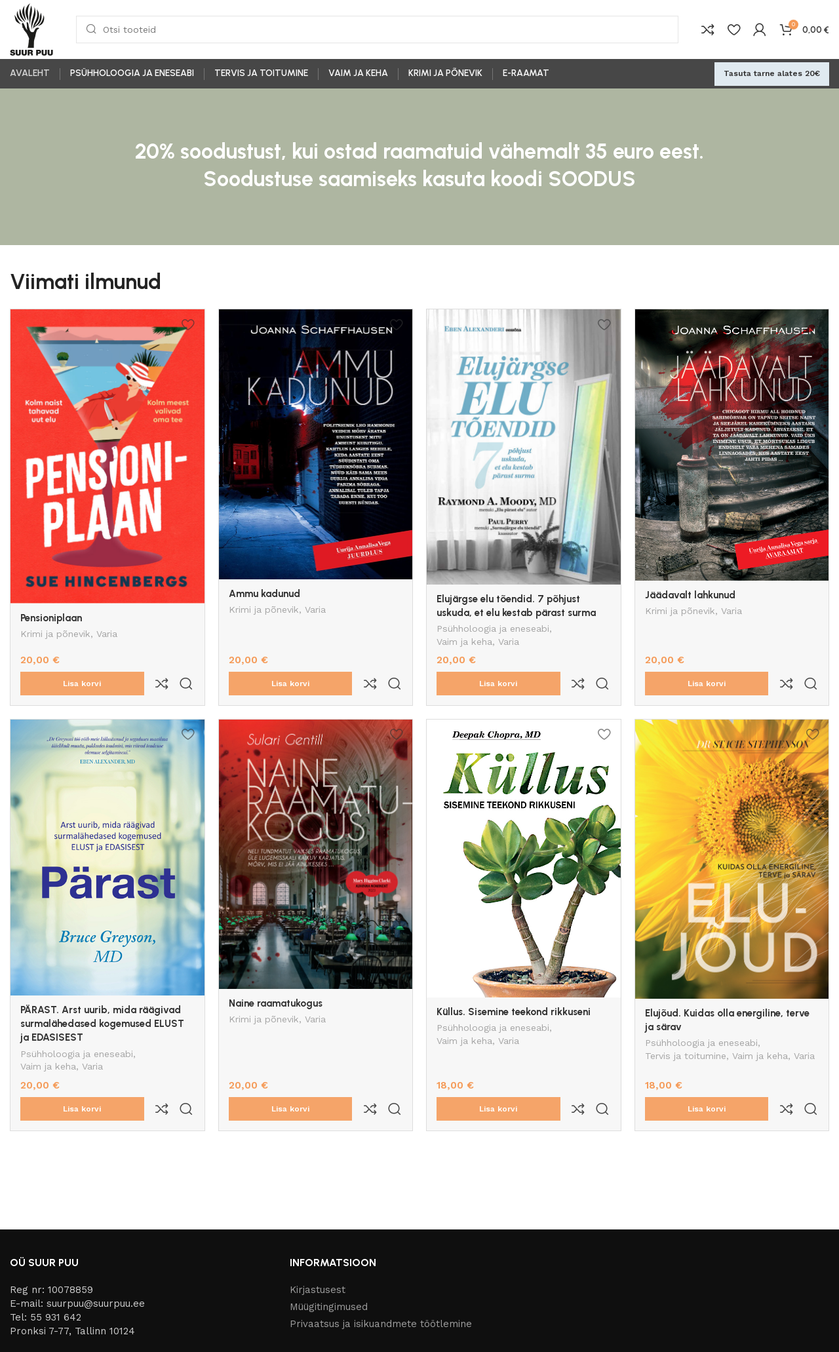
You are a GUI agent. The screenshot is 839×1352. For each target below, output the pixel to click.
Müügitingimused (329, 1252)
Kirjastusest (317, 1235)
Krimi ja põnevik (55, 635)
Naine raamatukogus (275, 976)
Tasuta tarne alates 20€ (772, 73)
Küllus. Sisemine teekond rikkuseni (514, 984)
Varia (106, 635)
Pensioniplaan (51, 618)
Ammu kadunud (264, 594)
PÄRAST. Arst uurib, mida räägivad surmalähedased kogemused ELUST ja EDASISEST (102, 996)
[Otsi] (377, 29)
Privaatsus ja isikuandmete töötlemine (381, 1269)
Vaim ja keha (464, 643)
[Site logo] (31, 29)
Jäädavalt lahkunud (690, 595)
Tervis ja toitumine (685, 1029)
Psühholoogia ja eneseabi (493, 630)
